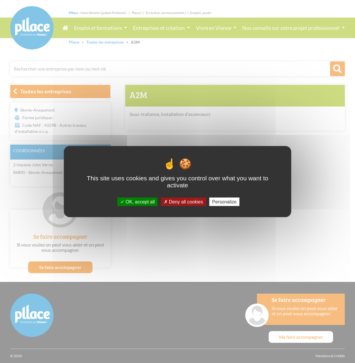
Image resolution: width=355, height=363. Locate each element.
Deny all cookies (183, 201)
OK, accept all (138, 201)
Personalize (224, 201)
